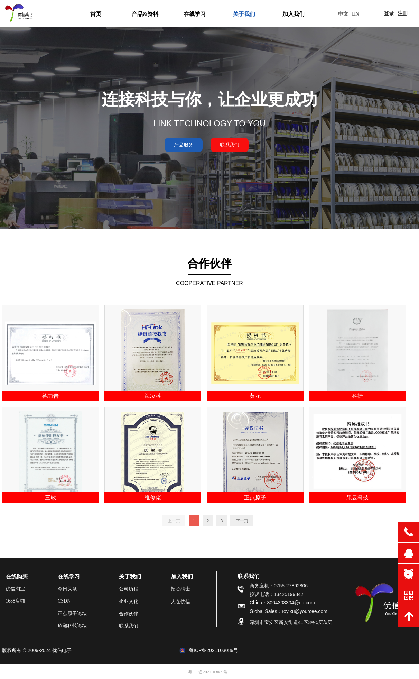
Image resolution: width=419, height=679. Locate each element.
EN (355, 14)
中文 (343, 14)
